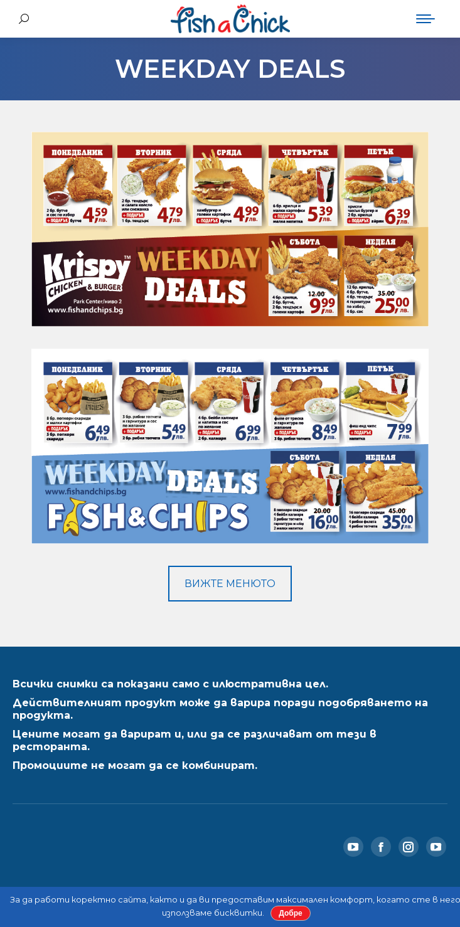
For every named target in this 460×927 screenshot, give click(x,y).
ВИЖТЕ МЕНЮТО (230, 584)
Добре (290, 913)
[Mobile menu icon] (425, 18)
